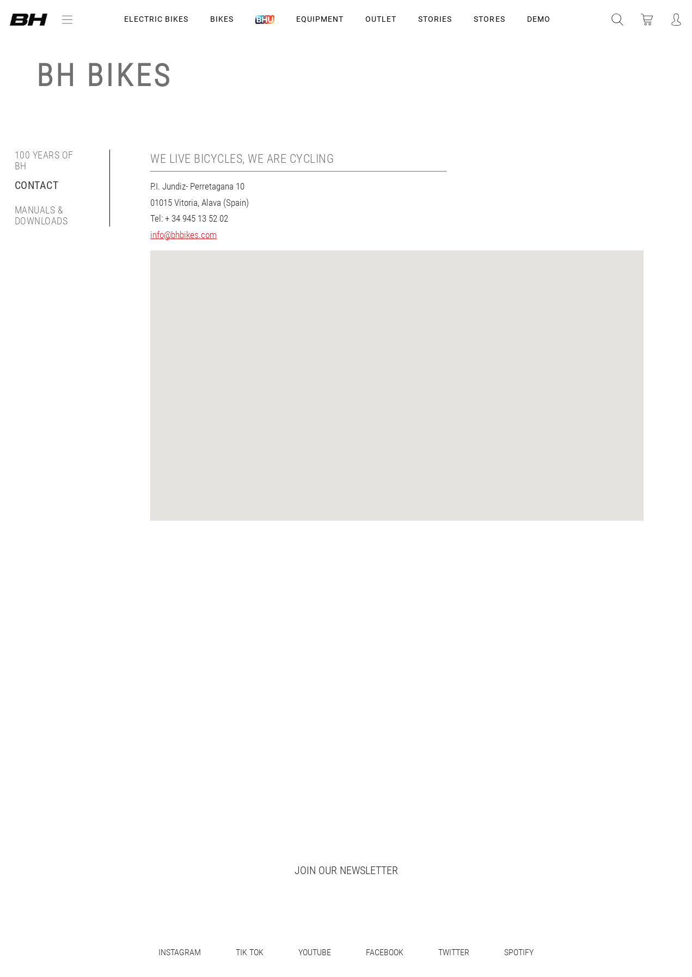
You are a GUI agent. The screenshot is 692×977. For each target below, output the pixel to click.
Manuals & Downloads (41, 216)
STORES (489, 19)
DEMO (538, 19)
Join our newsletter (346, 870)
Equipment (320, 19)
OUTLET (380, 19)
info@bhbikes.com (183, 234)
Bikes (222, 19)
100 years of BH (44, 161)
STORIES (435, 19)
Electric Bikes (156, 19)
